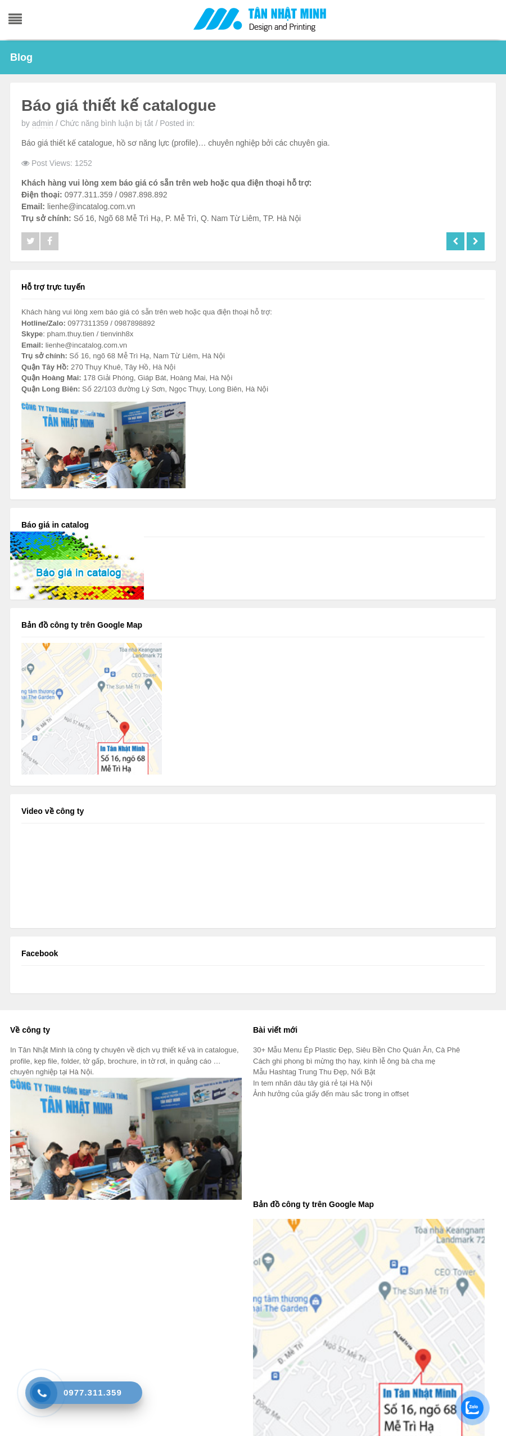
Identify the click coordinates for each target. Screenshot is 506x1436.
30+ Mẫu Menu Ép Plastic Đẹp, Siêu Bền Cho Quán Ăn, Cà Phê (356, 1050)
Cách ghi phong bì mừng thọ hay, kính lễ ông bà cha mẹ (344, 1061)
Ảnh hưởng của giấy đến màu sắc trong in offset (331, 1094)
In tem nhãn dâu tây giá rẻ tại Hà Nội (312, 1083)
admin (42, 123)
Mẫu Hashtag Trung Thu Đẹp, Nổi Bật (314, 1072)
